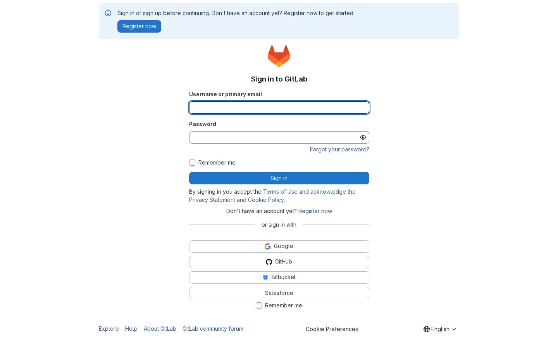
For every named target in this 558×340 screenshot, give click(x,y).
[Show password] (363, 137)
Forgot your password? (339, 149)
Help (131, 328)
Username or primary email (225, 94)
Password (202, 124)
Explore (109, 328)
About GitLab (160, 328)
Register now (315, 211)
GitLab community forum (213, 328)
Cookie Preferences (332, 329)
